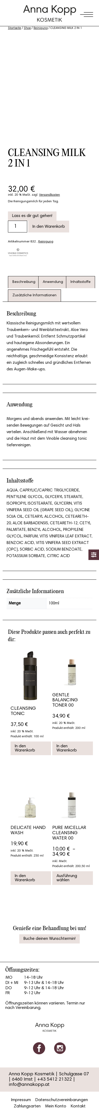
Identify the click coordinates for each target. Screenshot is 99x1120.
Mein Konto (55, 1106)
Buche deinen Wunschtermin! (49, 939)
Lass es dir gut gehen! (32, 216)
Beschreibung (23, 282)
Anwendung (53, 282)
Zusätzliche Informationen (34, 295)
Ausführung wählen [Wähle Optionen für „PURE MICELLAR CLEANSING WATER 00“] (66, 878)
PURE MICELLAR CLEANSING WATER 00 (69, 833)
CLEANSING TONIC (23, 711)
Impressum (21, 1100)
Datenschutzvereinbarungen (61, 1100)
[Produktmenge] (17, 226)
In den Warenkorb (48, 227)
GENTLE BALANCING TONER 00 (65, 700)
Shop (27, 28)
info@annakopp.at (29, 1084)
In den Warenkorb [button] (25, 748)
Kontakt (78, 1106)
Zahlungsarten (27, 1106)
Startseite (14, 28)
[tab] (24, 282)
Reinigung (41, 28)
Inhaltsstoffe (80, 282)
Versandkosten (49, 194)
